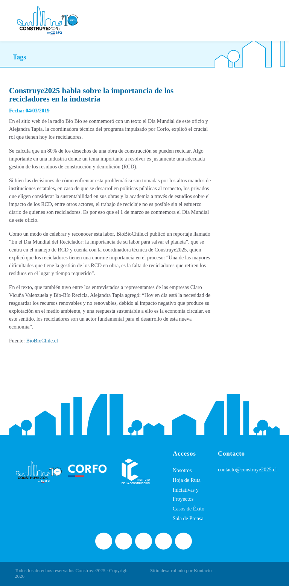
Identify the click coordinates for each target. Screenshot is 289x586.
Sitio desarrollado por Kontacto (181, 570)
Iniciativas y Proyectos (186, 494)
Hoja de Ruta (187, 480)
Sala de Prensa (188, 518)
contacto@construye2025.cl (247, 469)
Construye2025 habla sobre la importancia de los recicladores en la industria (91, 94)
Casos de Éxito (188, 509)
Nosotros (182, 470)
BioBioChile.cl (42, 341)
